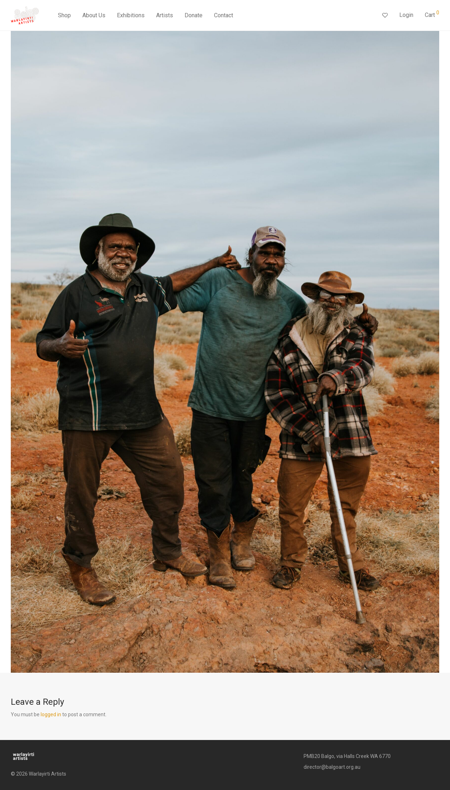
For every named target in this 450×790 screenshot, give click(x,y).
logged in (51, 714)
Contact (223, 15)
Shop (64, 15)
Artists (164, 15)
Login (406, 15)
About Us (93, 15)
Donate (194, 15)
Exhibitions (131, 15)
